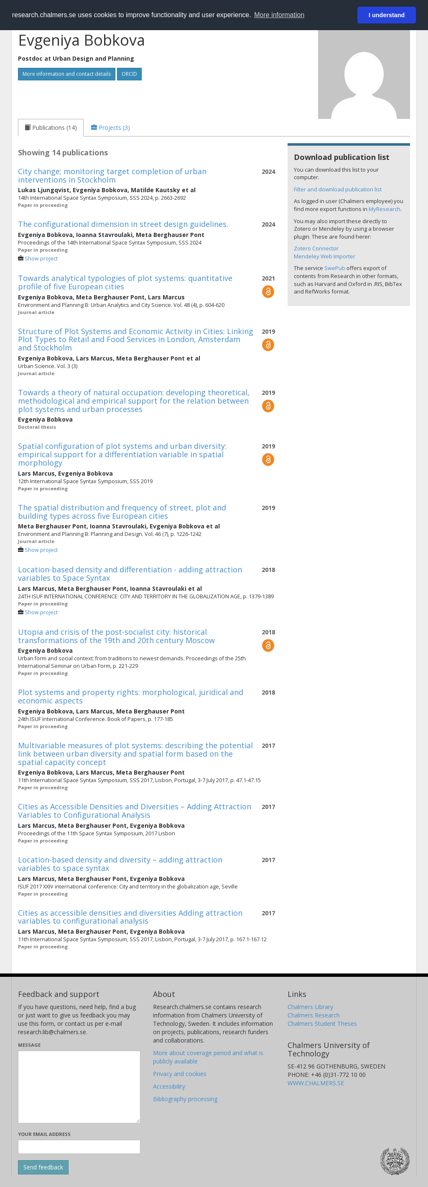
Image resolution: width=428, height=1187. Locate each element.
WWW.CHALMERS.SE (316, 1083)
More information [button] (279, 14)
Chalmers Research (314, 1015)
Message (29, 1045)
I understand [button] (387, 15)
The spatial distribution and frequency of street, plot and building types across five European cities (122, 511)
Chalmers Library (310, 1007)
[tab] (51, 127)
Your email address (44, 1134)
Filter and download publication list (338, 189)
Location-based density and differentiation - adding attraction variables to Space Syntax (130, 573)
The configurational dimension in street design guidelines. (123, 224)
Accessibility (169, 1086)
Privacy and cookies (179, 1074)
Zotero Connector (316, 248)
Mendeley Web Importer (324, 256)
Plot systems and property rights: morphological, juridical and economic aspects (130, 696)
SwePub (334, 268)
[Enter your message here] (79, 1087)
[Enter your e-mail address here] (79, 1147)
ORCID (129, 73)
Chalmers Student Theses (322, 1023)
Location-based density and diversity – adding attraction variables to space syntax (120, 864)
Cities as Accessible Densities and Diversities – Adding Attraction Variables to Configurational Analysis (134, 810)
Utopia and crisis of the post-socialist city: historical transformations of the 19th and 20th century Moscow (116, 636)
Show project (41, 258)
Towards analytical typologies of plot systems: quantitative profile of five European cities (125, 282)
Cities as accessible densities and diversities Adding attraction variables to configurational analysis (130, 917)
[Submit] (43, 1167)
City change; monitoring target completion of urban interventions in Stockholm (112, 175)
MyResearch (384, 209)
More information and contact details (67, 73)
